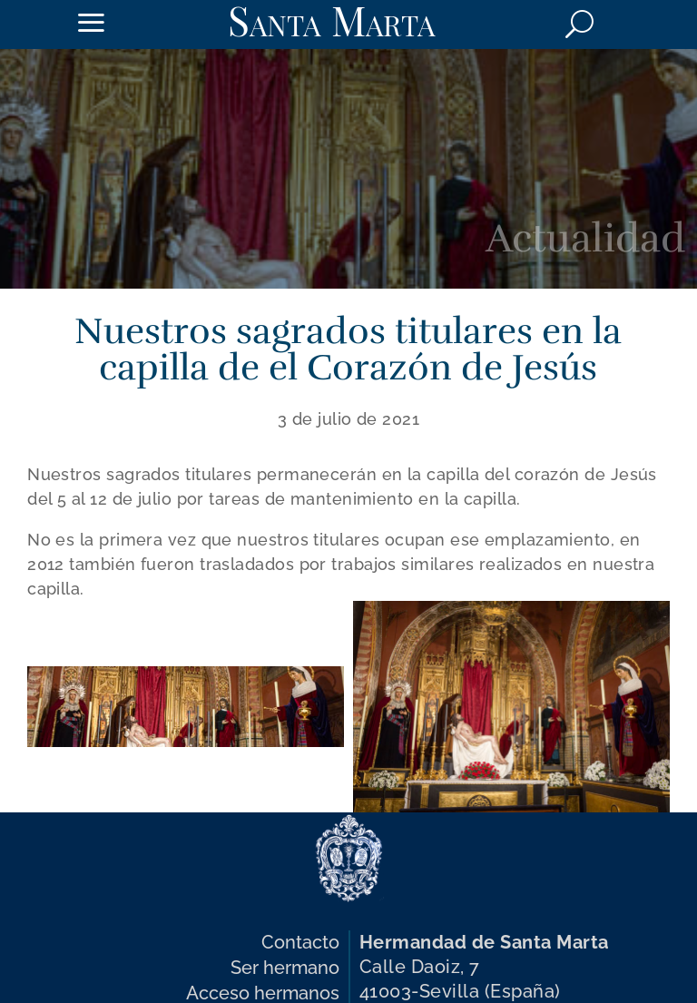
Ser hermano (285, 967)
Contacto (300, 942)
